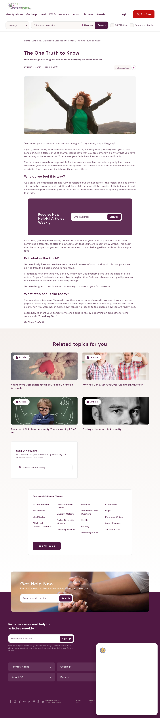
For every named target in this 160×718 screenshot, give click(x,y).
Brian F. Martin (34, 66)
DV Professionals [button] (59, 14)
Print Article (123, 68)
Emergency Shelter (144, 25)
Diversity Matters (65, 513)
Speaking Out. (47, 316)
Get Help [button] (31, 14)
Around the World (41, 504)
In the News (111, 504)
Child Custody (40, 517)
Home (27, 40)
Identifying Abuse (89, 532)
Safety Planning (113, 523)
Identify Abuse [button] (14, 14)
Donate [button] (88, 14)
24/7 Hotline (121, 25)
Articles (36, 40)
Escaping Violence (66, 529)
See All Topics (46, 545)
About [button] (76, 14)
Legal (107, 510)
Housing (85, 526)
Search (102, 25)
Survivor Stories (112, 529)
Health (84, 520)
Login (124, 14)
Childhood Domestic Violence (59, 40)
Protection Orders (114, 517)
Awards (100, 14)
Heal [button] (43, 14)
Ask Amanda (39, 510)
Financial (85, 504)
